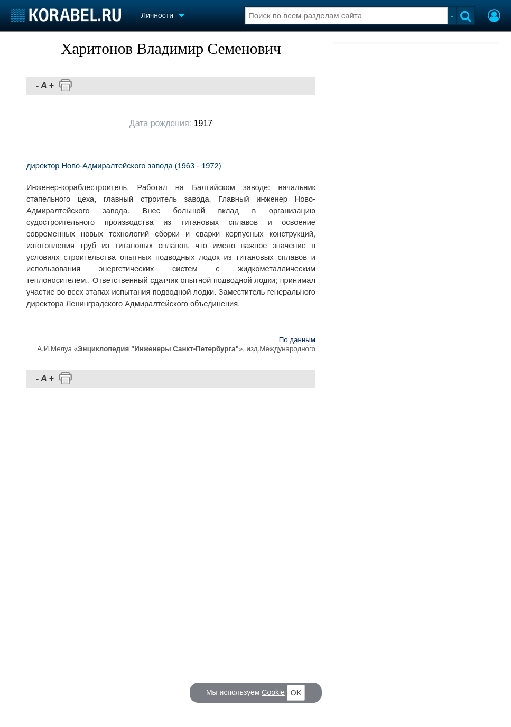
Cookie (273, 692)
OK (296, 692)
